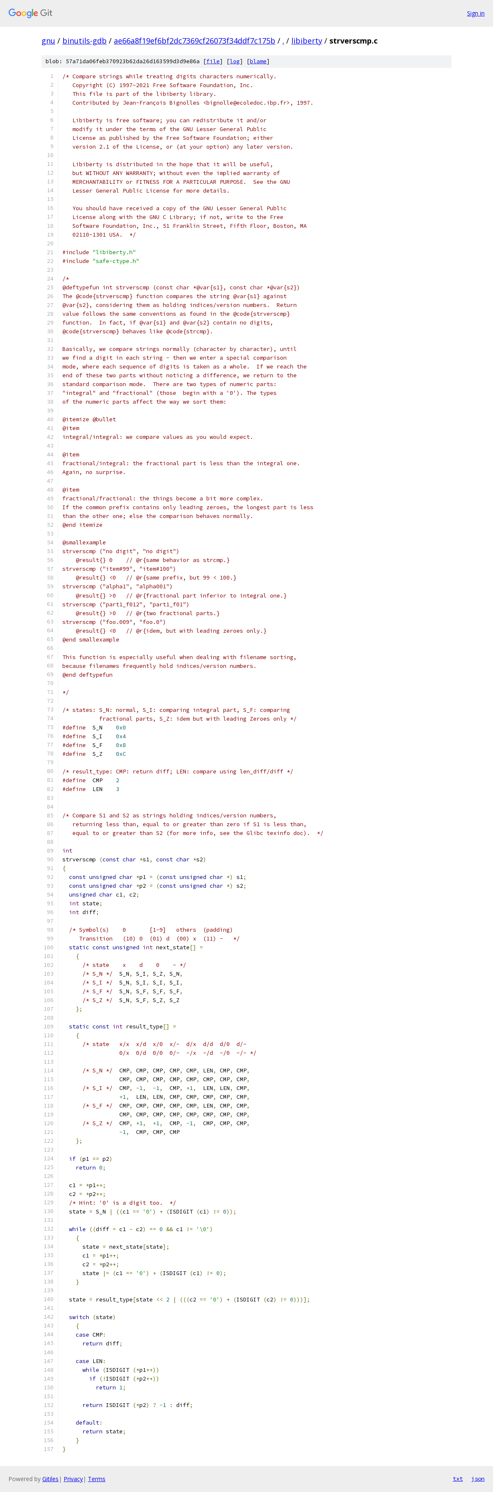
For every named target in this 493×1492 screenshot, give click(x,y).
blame (258, 61)
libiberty (306, 41)
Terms (96, 1479)
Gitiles (50, 1479)
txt (458, 1478)
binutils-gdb (84, 41)
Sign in (476, 13)
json (478, 1478)
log (235, 61)
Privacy (73, 1479)
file (213, 61)
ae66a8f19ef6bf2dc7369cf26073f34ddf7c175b (194, 41)
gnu (48, 41)
